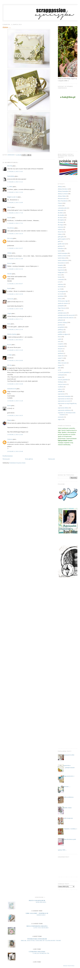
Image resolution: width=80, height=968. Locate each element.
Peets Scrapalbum (37, 900)
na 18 (59, 289)
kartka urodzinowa (68, 797)
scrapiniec (60, 344)
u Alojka (9, 355)
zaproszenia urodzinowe (64, 410)
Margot (9, 420)
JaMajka (9, 253)
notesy (59, 298)
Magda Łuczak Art (12, 197)
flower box (61, 232)
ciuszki (60, 205)
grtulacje (60, 246)
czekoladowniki (62, 208)
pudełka (60, 332)
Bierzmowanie (62, 198)
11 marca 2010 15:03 (15, 171)
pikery (59, 310)
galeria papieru (62, 239)
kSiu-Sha (9, 166)
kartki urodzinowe (63, 260)
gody (59, 241)
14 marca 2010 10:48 (15, 384)
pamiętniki (61, 305)
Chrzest (60, 203)
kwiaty (60, 277)
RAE (59, 336)
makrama (60, 284)
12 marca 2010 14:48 (15, 308)
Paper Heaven (62, 308)
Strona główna (29, 459)
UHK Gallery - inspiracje (37, 913)
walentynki (61, 375)
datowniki (60, 210)
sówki (59, 351)
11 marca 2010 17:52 (15, 223)
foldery (60, 234)
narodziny (60, 296)
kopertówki (61, 270)
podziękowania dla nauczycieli (66, 315)
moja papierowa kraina (37, 926)
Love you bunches (41, 928)
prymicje (60, 324)
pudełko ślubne (67, 807)
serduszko (41, 915)
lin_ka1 (9, 344)
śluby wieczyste (62, 363)
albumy (60, 186)
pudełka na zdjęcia (63, 334)
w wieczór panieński (63, 372)
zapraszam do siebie (68, 755)
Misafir (9, 207)
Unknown (10, 439)
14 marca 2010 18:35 (15, 415)
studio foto (61, 356)
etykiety (60, 229)
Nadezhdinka (10, 176)
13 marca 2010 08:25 (15, 339)
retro (59, 341)
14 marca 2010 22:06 (15, 434)
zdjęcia (60, 419)
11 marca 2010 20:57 (15, 248)
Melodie (9, 273)
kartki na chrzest (62, 255)
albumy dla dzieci (63, 189)
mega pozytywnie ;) (68, 776)
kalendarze (61, 248)
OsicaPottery (10, 228)
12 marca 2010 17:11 (15, 319)
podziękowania (62, 313)
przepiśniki (61, 327)
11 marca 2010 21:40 (15, 258)
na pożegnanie (62, 291)
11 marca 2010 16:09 (15, 202)
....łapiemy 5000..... (61, 850)
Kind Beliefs (41, 902)
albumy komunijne (63, 191)
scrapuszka (61, 346)
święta (59, 365)
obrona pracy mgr (63, 301)
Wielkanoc (61, 382)
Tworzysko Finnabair (37, 939)
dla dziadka (61, 215)
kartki (59, 251)
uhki (59, 367)
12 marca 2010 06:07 (15, 283)
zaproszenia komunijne (64, 396)
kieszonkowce (62, 263)
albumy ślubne (62, 196)
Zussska (9, 217)
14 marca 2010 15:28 (15, 401)
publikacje (61, 329)
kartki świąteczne (68, 818)
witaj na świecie (62, 384)
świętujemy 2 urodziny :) (70, 829)
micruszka (60, 286)
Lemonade (61, 279)
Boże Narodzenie (62, 201)
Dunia (9, 324)
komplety (60, 265)
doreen (9, 405)
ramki (59, 339)
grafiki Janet (61, 244)
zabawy (60, 389)
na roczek (60, 294)
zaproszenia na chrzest (64, 398)
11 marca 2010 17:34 (15, 213)
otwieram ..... (67, 786)
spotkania (60, 353)
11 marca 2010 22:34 (15, 269)
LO (59, 282)
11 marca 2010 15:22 (15, 182)
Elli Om (9, 365)
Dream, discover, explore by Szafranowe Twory (41, 940)
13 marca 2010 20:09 (15, 360)
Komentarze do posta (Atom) (17, 463)
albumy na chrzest (63, 193)
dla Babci (60, 213)
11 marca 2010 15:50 (15, 192)
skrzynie (60, 348)
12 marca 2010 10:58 (15, 294)
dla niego (60, 224)
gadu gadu (61, 236)
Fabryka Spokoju (12, 334)
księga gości (61, 272)
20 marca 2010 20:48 (15, 451)
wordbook (60, 387)
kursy (59, 275)
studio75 (60, 358)
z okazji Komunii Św (41, 953)
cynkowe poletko (37, 951)
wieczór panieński (63, 379)
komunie (60, 267)
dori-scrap (10, 238)
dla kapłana (61, 220)
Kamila (9, 288)
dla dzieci (60, 217)
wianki (60, 377)
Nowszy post (6, 459)
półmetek (60, 320)
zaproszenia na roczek (64, 401)
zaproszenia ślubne (63, 408)
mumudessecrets (11, 388)
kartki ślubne (61, 258)
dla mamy (60, 222)
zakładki (60, 391)
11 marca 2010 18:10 (15, 233)
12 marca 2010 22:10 (15, 329)
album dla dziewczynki (69, 839)
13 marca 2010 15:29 (15, 350)
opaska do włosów (63, 303)
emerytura (60, 227)
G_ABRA (10, 186)
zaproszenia (61, 394)
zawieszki (60, 417)
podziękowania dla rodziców (65, 317)
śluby (59, 360)
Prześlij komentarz (8, 456)
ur (58, 370)
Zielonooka (10, 299)
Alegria (9, 313)
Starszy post (51, 459)
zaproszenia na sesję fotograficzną (67, 403)
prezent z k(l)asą (62, 322)
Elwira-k (9, 263)
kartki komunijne (62, 253)
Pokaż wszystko (68, 965)
